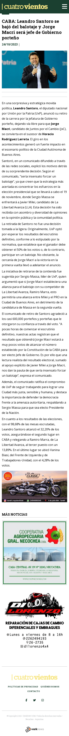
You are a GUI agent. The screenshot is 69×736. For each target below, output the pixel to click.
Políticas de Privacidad (23, 686)
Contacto (33, 691)
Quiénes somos (49, 686)
